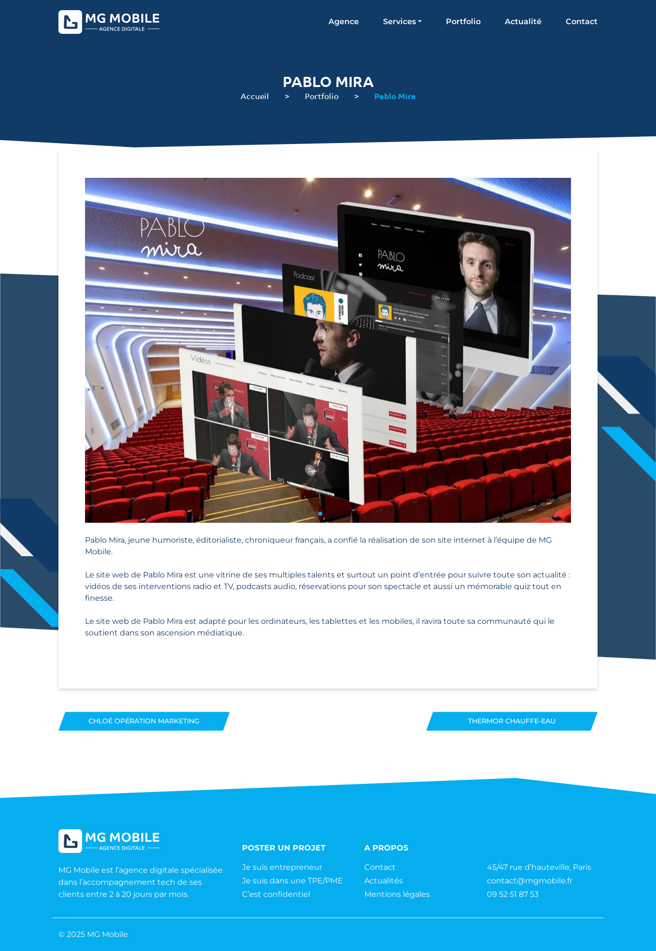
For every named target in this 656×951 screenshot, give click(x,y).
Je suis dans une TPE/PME (292, 880)
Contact (582, 21)
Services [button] (399, 21)
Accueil (255, 95)
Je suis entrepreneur (282, 867)
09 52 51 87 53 (513, 894)
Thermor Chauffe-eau (512, 721)
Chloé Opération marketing (144, 721)
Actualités (383, 880)
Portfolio (463, 21)
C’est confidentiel (276, 894)
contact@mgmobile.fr (529, 880)
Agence (343, 21)
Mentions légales (397, 894)
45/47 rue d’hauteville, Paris (539, 867)
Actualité (523, 21)
